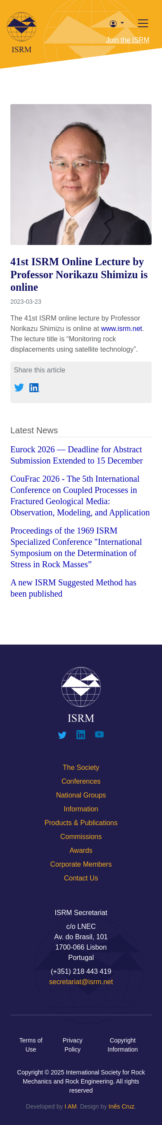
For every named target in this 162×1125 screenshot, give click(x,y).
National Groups (81, 795)
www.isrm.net (121, 328)
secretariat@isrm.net (81, 981)
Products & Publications (81, 822)
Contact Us (81, 878)
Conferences (81, 781)
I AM (70, 1106)
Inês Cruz (121, 1106)
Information (81, 809)
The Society (81, 767)
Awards (81, 850)
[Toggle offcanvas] (143, 23)
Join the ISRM (127, 40)
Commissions (81, 836)
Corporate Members (80, 864)
